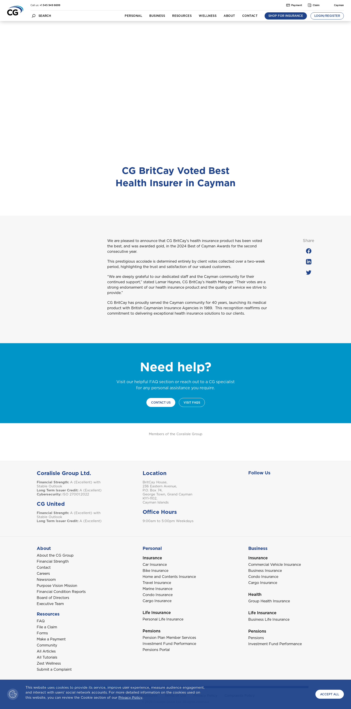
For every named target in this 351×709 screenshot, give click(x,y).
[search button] (33, 16)
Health (254, 594)
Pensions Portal (156, 650)
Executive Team (50, 604)
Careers (43, 573)
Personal (133, 15)
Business (157, 15)
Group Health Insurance (269, 601)
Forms (42, 633)
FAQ (41, 621)
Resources (182, 15)
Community (47, 645)
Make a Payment (51, 639)
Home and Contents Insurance (169, 577)
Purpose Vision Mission (57, 586)
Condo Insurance (158, 595)
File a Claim (47, 627)
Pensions (152, 631)
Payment (294, 5)
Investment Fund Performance (169, 644)
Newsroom (46, 579)
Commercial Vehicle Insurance (274, 564)
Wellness (207, 15)
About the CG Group (55, 555)
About (229, 15)
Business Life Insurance (268, 619)
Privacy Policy (130, 698)
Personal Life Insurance (163, 619)
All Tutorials (47, 657)
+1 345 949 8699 (50, 5)
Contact (249, 15)
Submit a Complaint (54, 669)
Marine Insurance (157, 589)
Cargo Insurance (157, 601)
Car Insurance (155, 564)
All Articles (46, 651)
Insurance (152, 558)
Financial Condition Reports (61, 592)
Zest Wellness (49, 663)
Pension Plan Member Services (169, 638)
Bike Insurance (155, 570)
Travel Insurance (157, 583)
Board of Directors (53, 598)
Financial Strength (53, 561)
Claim (313, 5)
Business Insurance (265, 570)
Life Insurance (157, 612)
